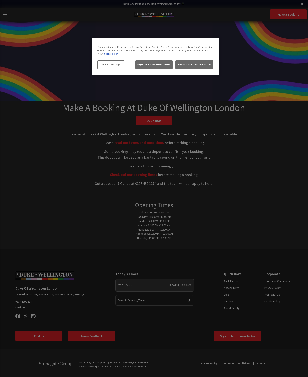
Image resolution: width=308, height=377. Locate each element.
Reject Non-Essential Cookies (154, 64)
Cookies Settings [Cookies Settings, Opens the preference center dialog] (110, 64)
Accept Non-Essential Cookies (194, 64)
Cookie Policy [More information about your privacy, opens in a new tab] (111, 53)
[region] (155, 56)
